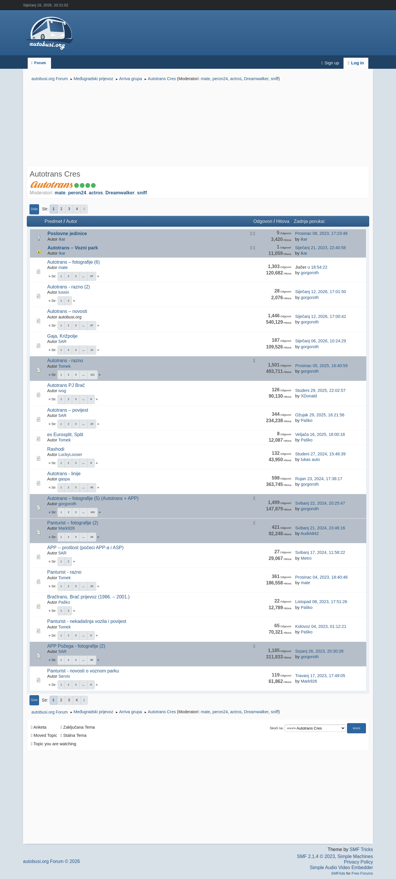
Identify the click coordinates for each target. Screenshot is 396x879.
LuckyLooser (70, 454)
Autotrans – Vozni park (73, 247)
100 (92, 512)
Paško (306, 420)
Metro (306, 558)
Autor (71, 221)
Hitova (282, 221)
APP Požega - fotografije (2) (76, 646)
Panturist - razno (64, 572)
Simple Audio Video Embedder (341, 867)
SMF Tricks (361, 849)
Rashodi (55, 449)
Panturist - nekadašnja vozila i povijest (86, 621)
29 (91, 536)
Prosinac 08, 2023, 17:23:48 (321, 233)
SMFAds (338, 873)
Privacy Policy (358, 861)
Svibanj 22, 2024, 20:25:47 (320, 503)
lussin (63, 292)
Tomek (64, 366)
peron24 (220, 78)
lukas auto (310, 459)
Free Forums (362, 873)
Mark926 (66, 528)
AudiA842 (310, 533)
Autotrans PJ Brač (66, 385)
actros (235, 78)
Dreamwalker (256, 78)
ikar (62, 239)
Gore (34, 700)
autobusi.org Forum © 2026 (51, 861)
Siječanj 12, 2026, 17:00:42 (320, 316)
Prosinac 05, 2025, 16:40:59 (321, 365)
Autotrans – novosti (67, 311)
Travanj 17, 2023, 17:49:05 (320, 675)
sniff (274, 78)
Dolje (34, 209)
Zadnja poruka (309, 221)
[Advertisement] (198, 124)
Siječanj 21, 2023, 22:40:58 (320, 247)
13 (91, 349)
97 (91, 325)
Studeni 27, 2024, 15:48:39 (320, 454)
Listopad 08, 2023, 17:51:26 (321, 601)
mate (205, 78)
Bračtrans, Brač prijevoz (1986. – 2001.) (88, 596)
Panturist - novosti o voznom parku (83, 670)
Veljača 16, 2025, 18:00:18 (320, 434)
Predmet (53, 221)
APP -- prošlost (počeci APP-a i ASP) (85, 547)
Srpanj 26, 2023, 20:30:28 (319, 651)
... (83, 276)
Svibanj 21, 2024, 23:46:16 (320, 528)
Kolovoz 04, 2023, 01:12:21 (320, 626)
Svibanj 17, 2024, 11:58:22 (320, 552)
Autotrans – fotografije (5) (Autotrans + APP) (93, 498)
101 (92, 374)
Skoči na (276, 728)
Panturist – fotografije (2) (72, 522)
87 (91, 276)
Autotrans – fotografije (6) (73, 262)
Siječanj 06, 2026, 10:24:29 (320, 341)
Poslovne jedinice (67, 233)
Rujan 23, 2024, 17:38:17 (318, 478)
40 (91, 487)
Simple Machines (355, 856)
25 (91, 586)
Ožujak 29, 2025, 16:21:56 (319, 415)
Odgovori (262, 221)
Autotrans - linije (64, 473)
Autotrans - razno (65, 360)
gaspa (64, 479)
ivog (62, 390)
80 (91, 659)
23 (91, 423)
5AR (62, 341)
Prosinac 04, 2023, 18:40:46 (321, 577)
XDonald (309, 396)
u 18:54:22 (311, 267)
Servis (64, 676)
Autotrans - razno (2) (68, 286)
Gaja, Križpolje (62, 336)
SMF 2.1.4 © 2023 (316, 856)
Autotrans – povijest (67, 410)
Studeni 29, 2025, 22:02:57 (320, 390)
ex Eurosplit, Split (65, 434)
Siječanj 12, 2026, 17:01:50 (320, 291)
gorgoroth (310, 272)
